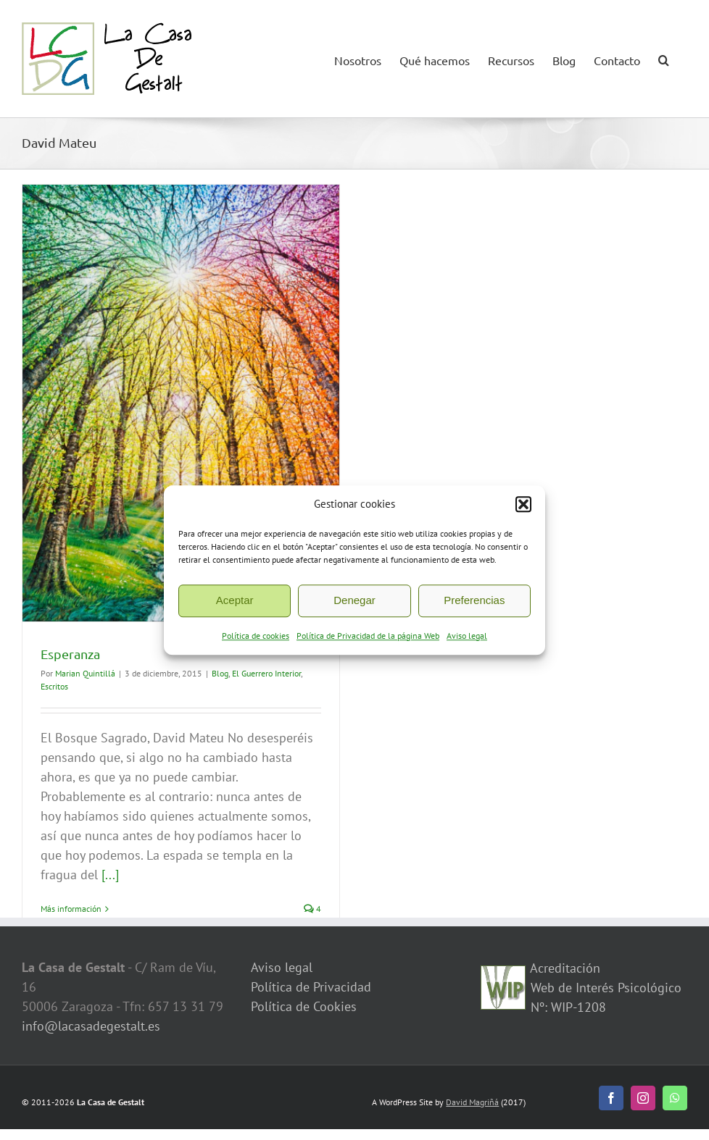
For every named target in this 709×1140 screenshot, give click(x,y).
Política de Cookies (304, 1006)
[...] (110, 874)
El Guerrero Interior (266, 673)
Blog (220, 673)
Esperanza (70, 653)
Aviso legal (467, 635)
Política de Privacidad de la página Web (368, 635)
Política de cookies (255, 635)
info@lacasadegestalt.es (91, 1026)
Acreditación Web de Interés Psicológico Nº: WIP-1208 (604, 987)
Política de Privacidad (311, 986)
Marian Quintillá (85, 673)
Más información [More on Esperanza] (71, 908)
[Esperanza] (180, 403)
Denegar (354, 600)
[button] (523, 505)
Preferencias (474, 600)
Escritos (54, 686)
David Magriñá (472, 1102)
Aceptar (235, 600)
